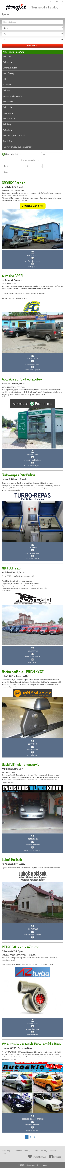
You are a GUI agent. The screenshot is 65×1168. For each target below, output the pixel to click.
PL (63, 1)
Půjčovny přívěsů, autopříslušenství (17, 146)
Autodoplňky (8, 107)
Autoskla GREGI (12, 275)
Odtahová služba (10, 67)
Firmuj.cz (55, 1156)
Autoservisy (8, 61)
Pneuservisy (8, 112)
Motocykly (7, 84)
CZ (51, 1)
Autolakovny (8, 129)
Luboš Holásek (12, 859)
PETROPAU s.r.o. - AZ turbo (20, 947)
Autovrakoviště (9, 118)
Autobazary (8, 56)
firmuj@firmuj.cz (37, 1156)
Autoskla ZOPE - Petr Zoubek (22, 379)
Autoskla (6, 90)
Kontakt (35, 1150)
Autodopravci (8, 101)
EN (57, 1)
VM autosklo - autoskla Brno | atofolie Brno (31, 1044)
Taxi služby (7, 141)
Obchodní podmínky (22, 1150)
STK (4, 78)
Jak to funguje (7, 1150)
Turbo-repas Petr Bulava (18, 475)
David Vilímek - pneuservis (20, 764)
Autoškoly (7, 124)
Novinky (44, 1150)
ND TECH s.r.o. (11, 568)
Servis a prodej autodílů (12, 95)
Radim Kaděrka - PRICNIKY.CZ (23, 671)
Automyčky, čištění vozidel (14, 135)
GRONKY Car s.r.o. (14, 182)
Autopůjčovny (8, 73)
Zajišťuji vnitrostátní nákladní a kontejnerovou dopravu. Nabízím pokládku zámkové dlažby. (31, 867)
